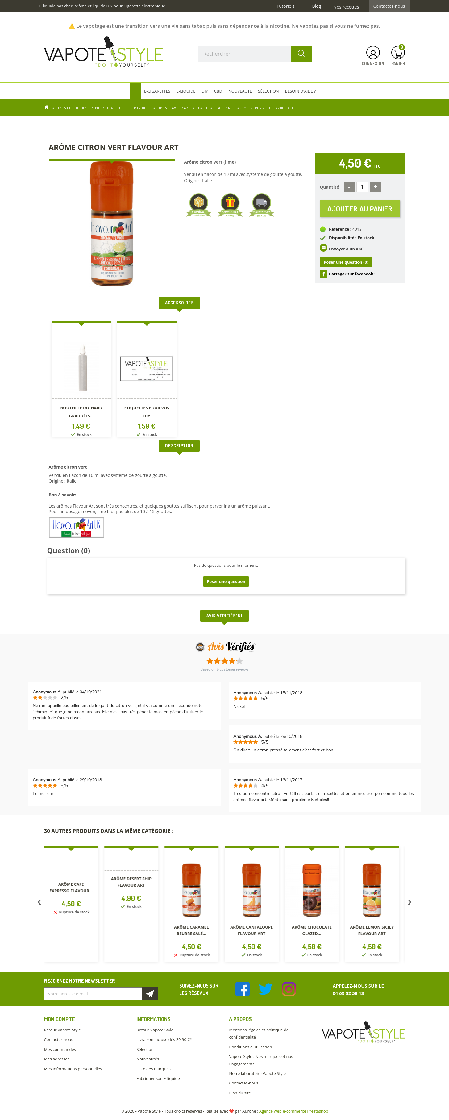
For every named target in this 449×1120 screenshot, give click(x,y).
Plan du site (240, 1093)
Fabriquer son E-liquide (158, 1078)
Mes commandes (60, 1049)
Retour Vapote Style (62, 1030)
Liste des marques (153, 1069)
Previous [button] (39, 903)
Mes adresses (56, 1059)
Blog (316, 6)
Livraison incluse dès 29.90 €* (164, 1039)
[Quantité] (362, 187)
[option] (81, 380)
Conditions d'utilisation (250, 1047)
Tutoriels (286, 6)
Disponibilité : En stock (351, 237)
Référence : (340, 229)
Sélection (144, 1049)
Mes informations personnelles (73, 1069)
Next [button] (410, 903)
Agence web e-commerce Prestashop (293, 1111)
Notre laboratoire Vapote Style (257, 1073)
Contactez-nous (389, 6)
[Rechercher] (255, 54)
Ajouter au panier (360, 208)
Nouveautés (147, 1059)
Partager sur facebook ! (352, 274)
